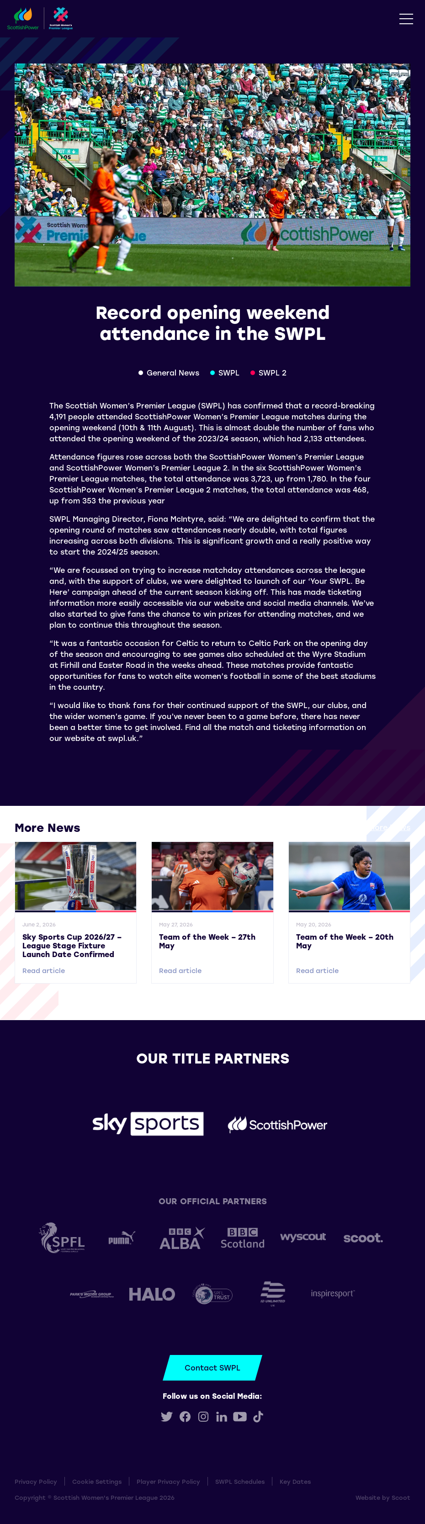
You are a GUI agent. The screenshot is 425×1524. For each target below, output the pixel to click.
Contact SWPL (212, 1367)
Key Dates (295, 1481)
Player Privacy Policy (168, 1481)
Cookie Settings (97, 1481)
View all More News (374, 827)
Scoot (401, 1497)
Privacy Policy (36, 1481)
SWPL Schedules (240, 1481)
